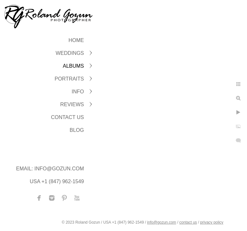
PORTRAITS (69, 78)
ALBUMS (73, 66)
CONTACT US (67, 117)
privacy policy (211, 222)
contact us (188, 222)
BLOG (77, 130)
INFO (78, 91)
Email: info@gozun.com (50, 168)
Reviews (72, 104)
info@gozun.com (161, 222)
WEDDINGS (70, 53)
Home (76, 40)
